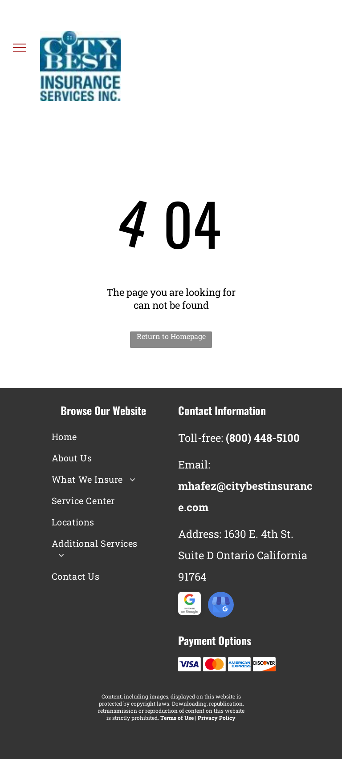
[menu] (19, 47)
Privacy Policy (217, 717)
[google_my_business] (221, 606)
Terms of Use (177, 717)
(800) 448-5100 (279, 72)
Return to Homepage (171, 336)
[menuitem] (97, 436)
